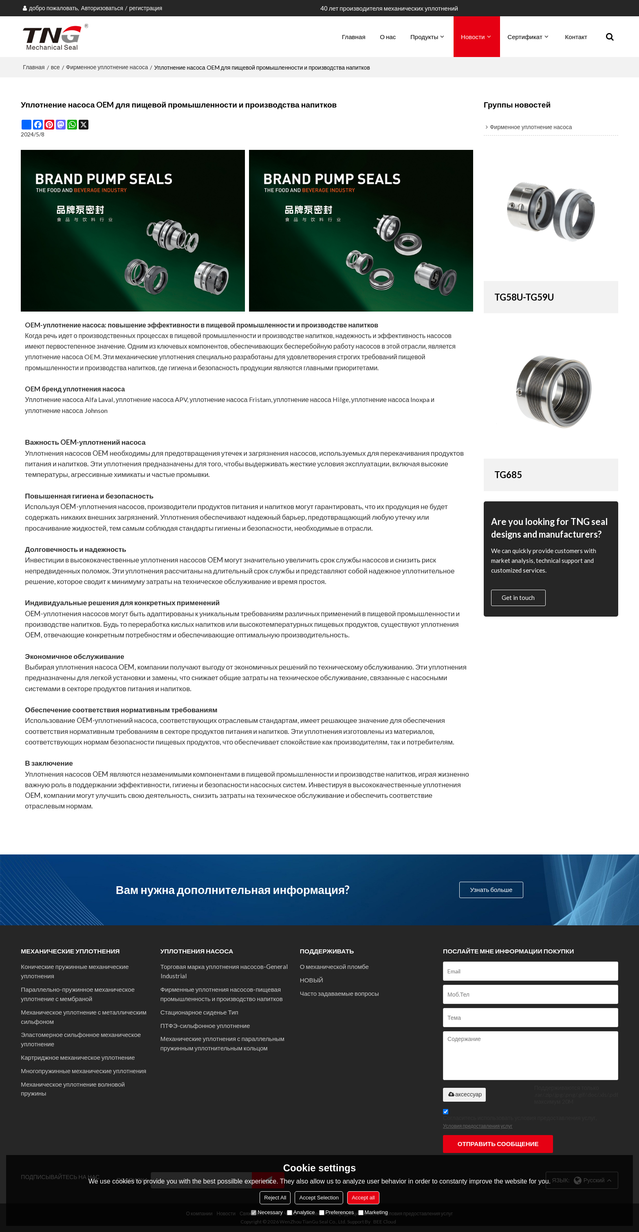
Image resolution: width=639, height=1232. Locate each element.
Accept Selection (319, 1198)
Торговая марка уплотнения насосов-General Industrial (224, 971)
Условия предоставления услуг (477, 1126)
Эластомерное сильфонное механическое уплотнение (81, 1039)
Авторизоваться (102, 7)
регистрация (145, 7)
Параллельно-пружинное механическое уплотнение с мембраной (77, 994)
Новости (473, 36)
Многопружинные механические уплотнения (83, 1070)
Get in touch (518, 597)
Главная (354, 36)
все (55, 67)
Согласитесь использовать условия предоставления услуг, (520, 1120)
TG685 (508, 474)
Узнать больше (491, 889)
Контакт (576, 36)
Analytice (301, 1212)
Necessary (266, 1212)
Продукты (424, 36)
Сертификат (524, 36)
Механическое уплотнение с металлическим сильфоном (83, 1016)
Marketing (373, 1212)
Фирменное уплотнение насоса (107, 67)
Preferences (336, 1212)
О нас (388, 36)
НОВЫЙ (311, 980)
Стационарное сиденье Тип (199, 1012)
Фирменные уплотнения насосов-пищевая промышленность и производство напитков (222, 994)
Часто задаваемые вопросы (339, 993)
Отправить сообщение (498, 1143)
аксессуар (464, 1094)
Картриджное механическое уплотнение (78, 1057)
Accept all (363, 1198)
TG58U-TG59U (524, 297)
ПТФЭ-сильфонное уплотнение (205, 1025)
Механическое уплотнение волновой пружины (73, 1088)
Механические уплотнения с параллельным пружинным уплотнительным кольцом (222, 1043)
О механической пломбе (334, 966)
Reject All (275, 1198)
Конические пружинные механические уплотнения (75, 971)
